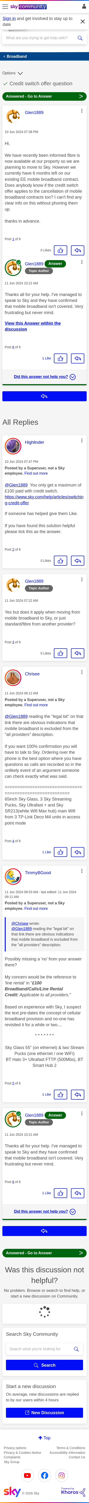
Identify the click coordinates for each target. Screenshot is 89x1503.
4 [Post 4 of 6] (13, 841)
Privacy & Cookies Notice (22, 1453)
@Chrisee (19, 923)
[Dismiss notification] (83, 21)
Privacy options (15, 1448)
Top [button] (46, 1438)
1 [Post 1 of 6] (13, 239)
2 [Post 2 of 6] (13, 549)
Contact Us (77, 1457)
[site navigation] (5, 7)
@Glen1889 (16, 485)
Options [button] (8, 73)
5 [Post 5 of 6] (13, 1083)
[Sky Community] (29, 7)
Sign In (83, 7)
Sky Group (11, 1462)
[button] (82, 110)
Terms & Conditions (70, 1448)
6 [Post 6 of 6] (13, 347)
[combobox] (40, 38)
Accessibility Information (67, 1453)
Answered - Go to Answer (44, 96)
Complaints (12, 1457)
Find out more (36, 473)
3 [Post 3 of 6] (13, 642)
